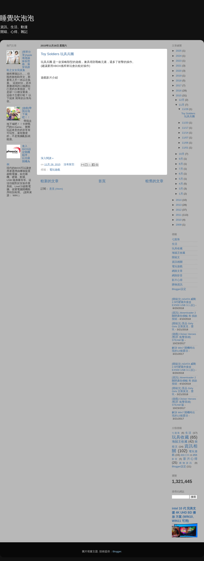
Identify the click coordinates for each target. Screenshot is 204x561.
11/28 (185, 109)
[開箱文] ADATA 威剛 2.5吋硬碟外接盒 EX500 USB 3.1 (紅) (184, 302)
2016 (179, 90)
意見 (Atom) (56, 188)
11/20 (185, 122)
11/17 (185, 127)
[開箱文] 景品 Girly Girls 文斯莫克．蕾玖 (183, 326)
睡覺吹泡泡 (17, 18)
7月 (181, 168)
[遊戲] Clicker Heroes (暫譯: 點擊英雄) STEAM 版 (184, 337)
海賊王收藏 (178, 252)
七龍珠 (176, 239)
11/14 (185, 132)
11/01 (185, 147)
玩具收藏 (177, 248)
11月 (182, 104)
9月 (181, 158)
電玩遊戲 (54, 169)
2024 (179, 55)
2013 (179, 204)
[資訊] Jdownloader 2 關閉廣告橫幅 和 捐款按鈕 (184, 315)
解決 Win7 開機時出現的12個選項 (183, 349)
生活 (174, 244)
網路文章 (177, 271)
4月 (181, 183)
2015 (179, 95)
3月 (181, 188)
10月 (182, 153)
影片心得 (177, 280)
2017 (179, 85)
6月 (181, 173)
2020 (179, 70)
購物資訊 (177, 284)
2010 (179, 219)
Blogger (117, 551)
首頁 (102, 181)
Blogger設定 (179, 289)
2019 (179, 75)
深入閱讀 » (47, 158)
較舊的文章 (154, 181)
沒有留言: (70, 164)
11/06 (185, 142)
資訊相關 (177, 261)
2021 (179, 65)
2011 (179, 214)
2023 (179, 60)
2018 (179, 80)
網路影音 (177, 275)
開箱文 (176, 257)
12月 (182, 99)
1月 (181, 193)
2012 (179, 209)
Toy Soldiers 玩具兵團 (57, 54)
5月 (181, 178)
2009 (179, 224)
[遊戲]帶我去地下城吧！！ (27, 113)
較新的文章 (50, 181)
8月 (181, 163)
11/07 (185, 137)
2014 (179, 200)
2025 (179, 50)
